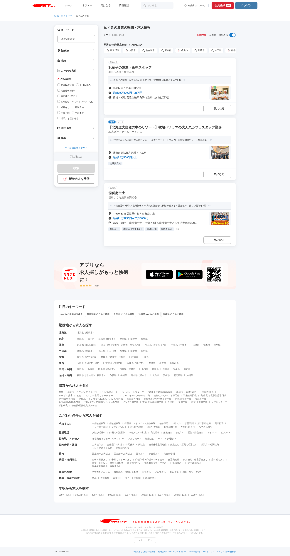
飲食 (79, 395)
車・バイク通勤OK (167, 438)
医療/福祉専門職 (183, 399)
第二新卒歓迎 (204, 423)
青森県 (80, 338)
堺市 (97, 363)
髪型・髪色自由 (195, 432)
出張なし (146, 472)
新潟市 (89, 351)
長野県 (144, 351)
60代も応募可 (188, 427)
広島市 (132, 369)
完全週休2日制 (114, 444)
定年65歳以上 (194, 463)
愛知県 (80, 357)
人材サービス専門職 (177, 402)
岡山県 (101, 369)
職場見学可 (150, 478)
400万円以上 (98, 495)
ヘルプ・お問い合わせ (226, 552)
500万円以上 (114, 495)
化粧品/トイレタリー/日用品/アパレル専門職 (101, 399)
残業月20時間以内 (210, 444)
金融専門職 (200, 399)
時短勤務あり (122, 448)
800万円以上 (164, 495)
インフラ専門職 (131, 402)
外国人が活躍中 (117, 432)
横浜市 (183, 50)
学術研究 (63, 405)
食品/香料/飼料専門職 (69, 402)
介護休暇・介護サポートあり (149, 459)
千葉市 (183, 345)
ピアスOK (226, 432)
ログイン (246, 5)
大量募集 (104, 478)
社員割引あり (133, 463)
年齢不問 (163, 423)
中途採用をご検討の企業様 (144, 552)
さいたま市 (159, 345)
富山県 (102, 351)
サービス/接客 (66, 395)
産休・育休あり (100, 459)
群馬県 (217, 345)
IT (118, 395)
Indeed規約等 (194, 552)
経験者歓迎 (114, 423)
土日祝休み (97, 444)
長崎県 (123, 375)
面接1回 (117, 478)
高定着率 (155, 432)
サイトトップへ (145, 540)
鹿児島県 (178, 375)
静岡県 (104, 357)
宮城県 (101, 338)
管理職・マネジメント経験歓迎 (139, 423)
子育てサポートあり (121, 459)
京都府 (108, 363)
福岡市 (100, 375)
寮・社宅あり (218, 459)
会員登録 (223, 5)
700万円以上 (147, 495)
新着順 (212, 35)
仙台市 (110, 338)
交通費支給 (173, 459)
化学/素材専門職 (67, 399)
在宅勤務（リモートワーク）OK (108, 438)
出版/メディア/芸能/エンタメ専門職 (101, 402)
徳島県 (155, 369)
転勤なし (149, 438)
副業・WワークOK (192, 472)
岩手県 (91, 338)
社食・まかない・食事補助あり (107, 463)
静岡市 (113, 357)
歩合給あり (154, 453)
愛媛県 (176, 369)
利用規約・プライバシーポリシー (172, 552)
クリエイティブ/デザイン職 (136, 395)
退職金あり (178, 463)
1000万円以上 (197, 495)
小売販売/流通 (207, 392)
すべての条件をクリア (76, 148)
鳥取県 (80, 369)
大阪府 (80, 363)
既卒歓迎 (219, 423)
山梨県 (133, 351)
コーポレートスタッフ (133, 392)
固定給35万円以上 (123, 453)
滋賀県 (162, 363)
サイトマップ (208, 552)
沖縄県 (189, 375)
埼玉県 (216, 50)
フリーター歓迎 (100, 427)
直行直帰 (174, 472)
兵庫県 (130, 363)
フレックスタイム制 (102, 448)
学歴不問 (189, 423)
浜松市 (122, 357)
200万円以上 (65, 495)
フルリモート (134, 438)
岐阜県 (134, 357)
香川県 (166, 369)
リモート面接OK (133, 478)
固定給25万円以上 (101, 453)
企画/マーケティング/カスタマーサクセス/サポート (92, 392)
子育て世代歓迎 (135, 427)
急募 (94, 478)
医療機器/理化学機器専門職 (157, 399)
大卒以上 (176, 423)
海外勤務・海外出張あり (126, 472)
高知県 (187, 369)
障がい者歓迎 (153, 427)
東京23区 (112, 50)
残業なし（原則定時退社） (183, 444)
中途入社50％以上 (138, 432)
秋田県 (123, 338)
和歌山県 (174, 363)
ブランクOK (118, 427)
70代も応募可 (205, 427)
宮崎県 (166, 375)
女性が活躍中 (98, 432)
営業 (61, 392)
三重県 (145, 357)
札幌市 (89, 332)
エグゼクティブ (219, 402)
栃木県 (206, 345)
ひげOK (180, 432)
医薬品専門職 (133, 399)
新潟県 (80, 351)
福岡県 (80, 375)
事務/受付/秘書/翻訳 (186, 392)
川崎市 (199, 50)
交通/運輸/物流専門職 (153, 402)
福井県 (123, 351)
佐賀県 (113, 375)
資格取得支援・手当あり (156, 463)
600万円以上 (131, 495)
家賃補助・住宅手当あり (195, 459)
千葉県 (174, 345)
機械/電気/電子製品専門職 (213, 395)
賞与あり (140, 453)
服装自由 (167, 432)
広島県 (123, 369)
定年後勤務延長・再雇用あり (106, 466)
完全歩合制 (169, 453)
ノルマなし (160, 472)
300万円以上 (81, 495)
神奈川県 (233, 50)
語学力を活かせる (101, 472)
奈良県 (152, 363)
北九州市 (90, 375)
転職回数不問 (170, 427)
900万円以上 (180, 495)
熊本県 (134, 375)
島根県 (91, 369)
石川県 (112, 351)
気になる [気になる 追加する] (219, 108)
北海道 (80, 332)
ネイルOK (212, 432)
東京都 (166, 50)
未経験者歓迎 (98, 423)
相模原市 (134, 345)
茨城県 (196, 345)
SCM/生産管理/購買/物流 (160, 392)
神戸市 (139, 363)
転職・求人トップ (63, 16)
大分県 (156, 375)
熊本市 (143, 375)
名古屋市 (148, 50)
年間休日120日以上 (135, 444)
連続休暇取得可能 (157, 444)
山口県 (144, 369)
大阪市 (130, 50)
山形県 (133, 338)
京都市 (117, 363)
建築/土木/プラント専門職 (166, 395)
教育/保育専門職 (199, 402)
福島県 (144, 338)
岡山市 (110, 369)
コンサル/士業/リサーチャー (99, 395)
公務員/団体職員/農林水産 (84, 405)
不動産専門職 (190, 395)
